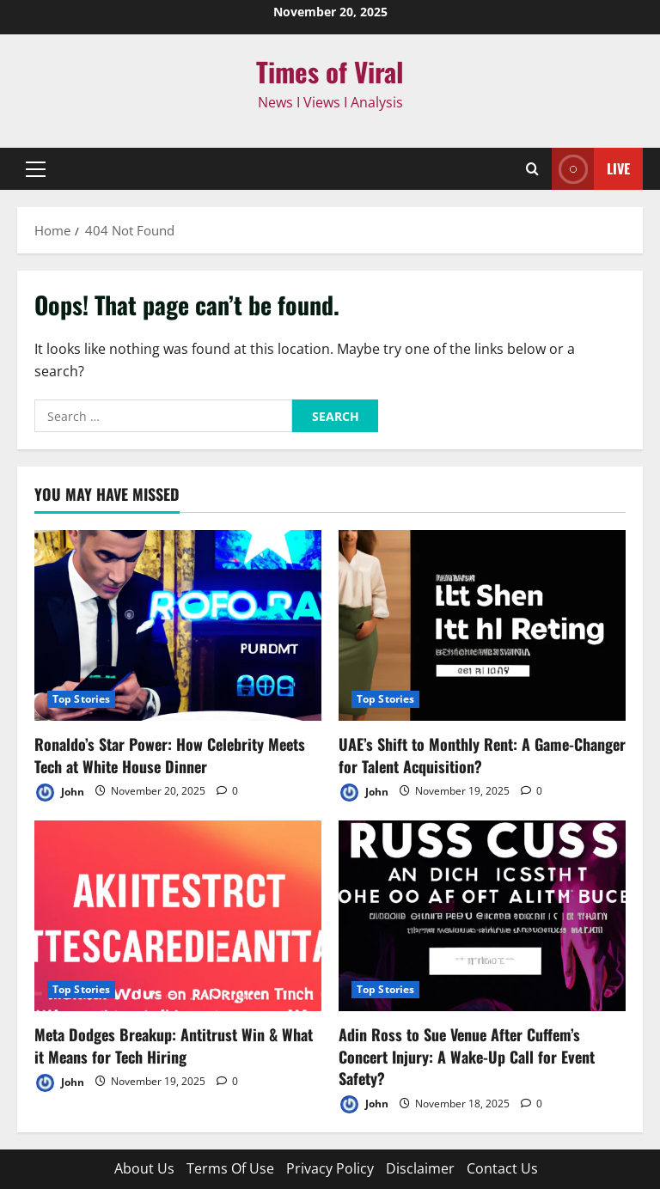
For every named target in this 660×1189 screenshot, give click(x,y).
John (59, 792)
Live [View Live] (591, 169)
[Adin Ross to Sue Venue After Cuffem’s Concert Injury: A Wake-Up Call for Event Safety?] (482, 916)
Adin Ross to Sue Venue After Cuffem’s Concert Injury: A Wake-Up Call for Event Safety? (467, 1055)
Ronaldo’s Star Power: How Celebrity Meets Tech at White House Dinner (169, 755)
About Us (144, 1168)
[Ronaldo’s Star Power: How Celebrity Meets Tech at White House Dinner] (177, 626)
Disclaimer (420, 1168)
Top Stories (81, 699)
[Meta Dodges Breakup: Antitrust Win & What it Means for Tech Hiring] (177, 916)
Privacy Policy (330, 1168)
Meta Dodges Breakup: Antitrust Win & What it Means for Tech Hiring (173, 1045)
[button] (35, 169)
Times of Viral (330, 71)
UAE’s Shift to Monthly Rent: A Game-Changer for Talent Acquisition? (482, 755)
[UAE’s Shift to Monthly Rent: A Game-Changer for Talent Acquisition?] (482, 626)
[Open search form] (532, 169)
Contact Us (502, 1168)
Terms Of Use (230, 1168)
